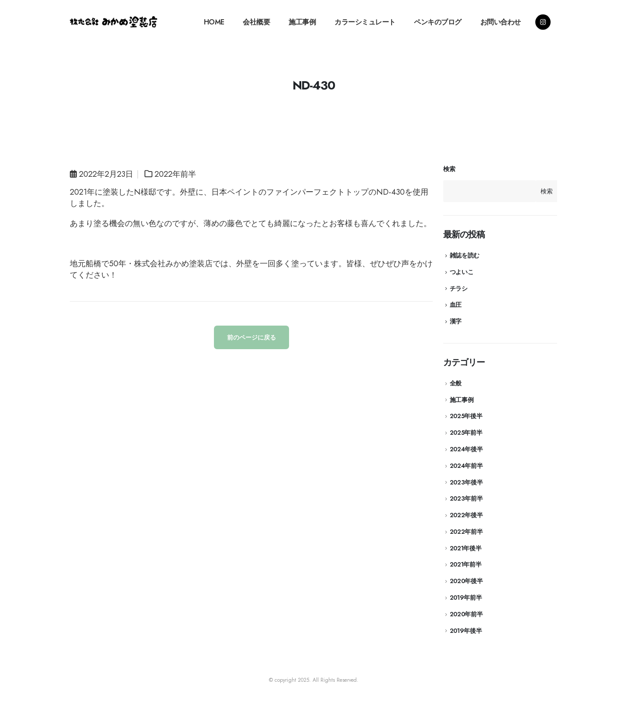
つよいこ (462, 272)
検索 (449, 169)
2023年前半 (466, 498)
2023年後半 (466, 482)
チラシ (459, 288)
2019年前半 (466, 597)
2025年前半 (466, 432)
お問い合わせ (500, 22)
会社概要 (256, 22)
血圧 (456, 304)
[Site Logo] (113, 21)
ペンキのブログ (438, 22)
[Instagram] (543, 22)
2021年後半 (466, 548)
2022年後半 (466, 515)
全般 (456, 383)
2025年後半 (466, 416)
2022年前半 (175, 174)
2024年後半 (466, 449)
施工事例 (302, 22)
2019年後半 (466, 630)
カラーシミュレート (365, 22)
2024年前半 (466, 465)
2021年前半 (466, 564)
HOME (214, 22)
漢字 (456, 321)
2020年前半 (466, 614)
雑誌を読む (464, 255)
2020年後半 (466, 581)
